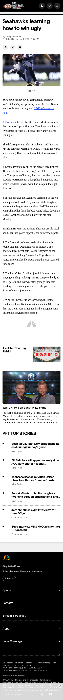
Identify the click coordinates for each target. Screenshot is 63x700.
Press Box (24, 665)
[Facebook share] (5, 47)
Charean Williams (19, 517)
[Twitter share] (12, 47)
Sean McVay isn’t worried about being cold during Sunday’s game (35, 445)
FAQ (54, 663)
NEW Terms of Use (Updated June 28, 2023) (22, 668)
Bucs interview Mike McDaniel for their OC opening (35, 528)
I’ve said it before (14, 122)
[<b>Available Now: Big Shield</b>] (46, 354)
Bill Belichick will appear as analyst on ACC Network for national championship (35, 462)
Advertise (19, 663)
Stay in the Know (11, 566)
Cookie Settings (40, 670)
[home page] (14, 6)
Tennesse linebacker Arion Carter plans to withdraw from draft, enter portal (33, 478)
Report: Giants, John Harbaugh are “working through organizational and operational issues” (34, 495)
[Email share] (20, 47)
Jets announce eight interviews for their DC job (33, 511)
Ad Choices (8, 663)
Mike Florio (16, 451)
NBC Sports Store (11, 665)
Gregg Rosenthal (13, 37)
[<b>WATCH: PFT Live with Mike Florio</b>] (31, 387)
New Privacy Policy (11, 670)
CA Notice (26, 670)
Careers (28, 663)
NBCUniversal (20, 675)
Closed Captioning (42, 663)
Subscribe (9, 578)
